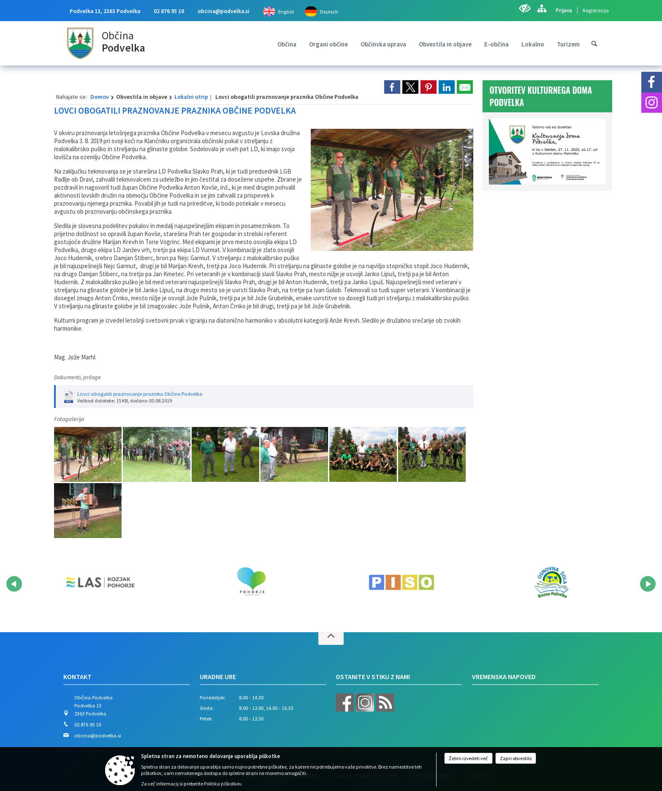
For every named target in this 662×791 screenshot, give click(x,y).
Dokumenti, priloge (77, 377)
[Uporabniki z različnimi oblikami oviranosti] (524, 8)
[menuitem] (287, 44)
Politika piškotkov (222, 783)
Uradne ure (218, 676)
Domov (99, 97)
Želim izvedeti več (468, 758)
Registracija (596, 10)
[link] (392, 87)
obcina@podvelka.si (224, 11)
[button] (14, 584)
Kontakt (77, 676)
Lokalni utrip (191, 97)
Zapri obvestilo (516, 758)
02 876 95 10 (169, 11)
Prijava (564, 10)
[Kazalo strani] (541, 8)
